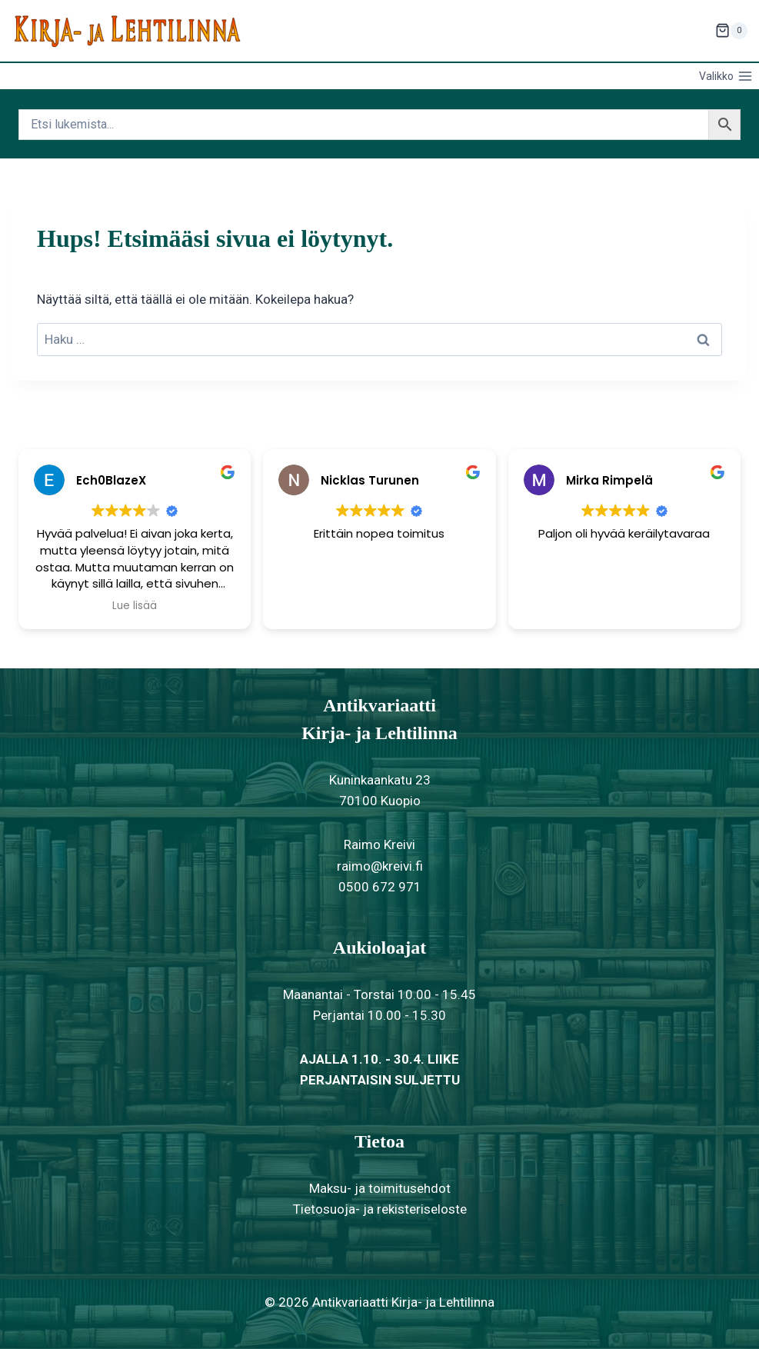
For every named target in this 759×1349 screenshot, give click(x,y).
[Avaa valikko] (725, 76)
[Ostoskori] (731, 30)
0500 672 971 (379, 886)
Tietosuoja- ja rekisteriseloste (380, 1209)
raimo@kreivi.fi (380, 866)
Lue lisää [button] (134, 606)
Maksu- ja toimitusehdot (380, 1188)
